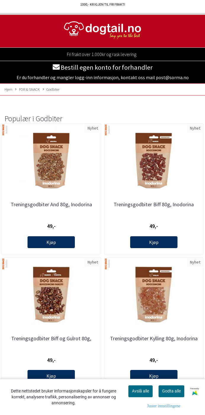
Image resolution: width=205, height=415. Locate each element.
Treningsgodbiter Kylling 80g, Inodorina (154, 338)
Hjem (8, 89)
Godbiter (51, 89)
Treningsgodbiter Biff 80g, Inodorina (154, 204)
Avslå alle (140, 391)
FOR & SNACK (27, 89)
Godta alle (171, 391)
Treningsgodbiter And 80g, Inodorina (51, 204)
